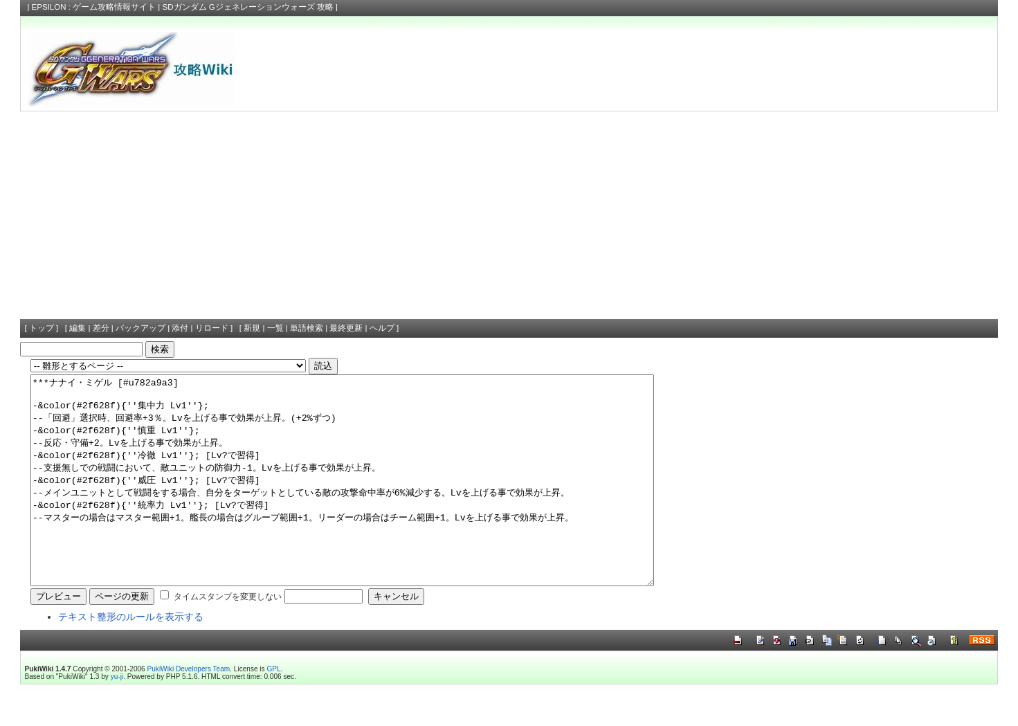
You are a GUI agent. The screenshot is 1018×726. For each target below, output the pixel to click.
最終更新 (346, 328)
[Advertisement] (509, 215)
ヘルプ (382, 328)
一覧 (275, 328)
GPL (273, 710)
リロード (211, 328)
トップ (41, 328)
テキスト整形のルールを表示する (130, 658)
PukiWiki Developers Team (188, 710)
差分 (101, 328)
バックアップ (140, 328)
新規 (252, 328)
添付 (180, 328)
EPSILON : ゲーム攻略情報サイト (94, 7)
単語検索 (306, 328)
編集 (77, 328)
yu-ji (117, 718)
